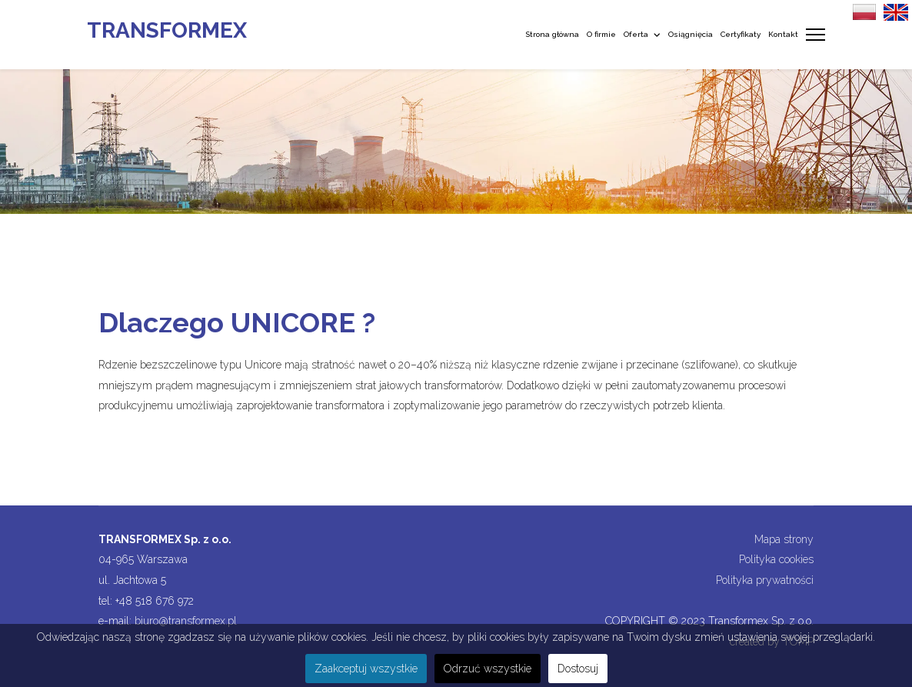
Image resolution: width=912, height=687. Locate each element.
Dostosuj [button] (578, 668)
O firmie (601, 34)
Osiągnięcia (690, 34)
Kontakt (783, 34)
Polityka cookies (776, 559)
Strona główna (552, 34)
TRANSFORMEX (167, 31)
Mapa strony (784, 539)
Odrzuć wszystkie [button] (487, 668)
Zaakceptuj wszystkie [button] (366, 668)
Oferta (636, 34)
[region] (456, 141)
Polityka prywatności (765, 580)
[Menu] (815, 34)
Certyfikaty (741, 34)
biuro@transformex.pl (186, 621)
